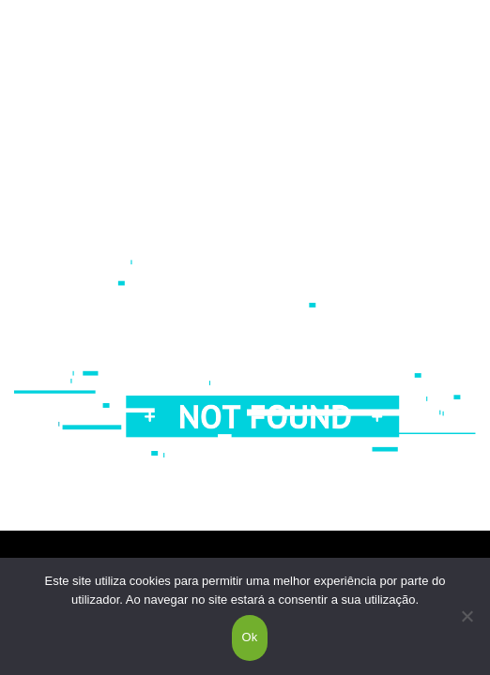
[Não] (466, 616)
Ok (249, 637)
